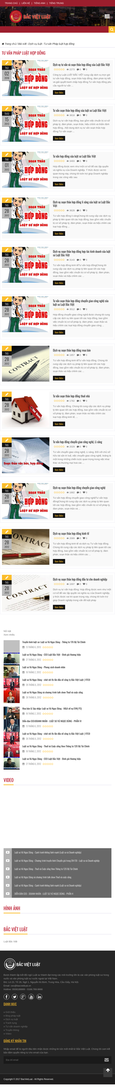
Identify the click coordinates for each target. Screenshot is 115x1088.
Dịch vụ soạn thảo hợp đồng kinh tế (71, 533)
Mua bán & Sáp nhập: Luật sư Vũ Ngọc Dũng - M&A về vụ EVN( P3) (52, 708)
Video (8, 1033)
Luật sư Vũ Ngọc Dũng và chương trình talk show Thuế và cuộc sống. (52, 692)
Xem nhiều (9, 634)
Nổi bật (7, 631)
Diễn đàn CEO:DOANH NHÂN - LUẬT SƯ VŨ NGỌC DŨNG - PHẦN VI (51, 721)
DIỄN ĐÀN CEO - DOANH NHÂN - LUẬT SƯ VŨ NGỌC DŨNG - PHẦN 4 (43, 893)
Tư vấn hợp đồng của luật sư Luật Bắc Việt (74, 156)
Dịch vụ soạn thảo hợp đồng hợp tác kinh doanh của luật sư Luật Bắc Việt (81, 253)
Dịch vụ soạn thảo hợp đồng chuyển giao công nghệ (79, 488)
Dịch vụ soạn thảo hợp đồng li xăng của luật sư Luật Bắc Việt (81, 204)
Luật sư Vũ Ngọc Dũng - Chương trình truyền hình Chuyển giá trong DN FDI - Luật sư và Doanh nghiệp (56, 860)
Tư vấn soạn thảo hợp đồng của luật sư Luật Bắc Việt (79, 110)
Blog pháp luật (13, 1015)
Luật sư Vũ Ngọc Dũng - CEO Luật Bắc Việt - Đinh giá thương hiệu (51, 654)
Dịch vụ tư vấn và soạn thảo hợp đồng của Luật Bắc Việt (81, 65)
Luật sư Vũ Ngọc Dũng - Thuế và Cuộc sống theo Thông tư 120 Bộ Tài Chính (55, 746)
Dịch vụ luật (12, 1019)
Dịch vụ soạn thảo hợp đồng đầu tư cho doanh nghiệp (80, 579)
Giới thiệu (10, 1012)
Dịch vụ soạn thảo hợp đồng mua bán (72, 350)
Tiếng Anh (39, 3)
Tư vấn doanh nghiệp (17, 1026)
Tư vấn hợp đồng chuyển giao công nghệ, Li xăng (77, 442)
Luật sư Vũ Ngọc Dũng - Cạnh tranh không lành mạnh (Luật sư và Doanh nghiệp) (47, 852)
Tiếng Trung (56, 3)
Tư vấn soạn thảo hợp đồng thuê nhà (71, 396)
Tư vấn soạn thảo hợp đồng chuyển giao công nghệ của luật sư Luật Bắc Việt (80, 303)
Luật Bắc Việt (10, 941)
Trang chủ (11, 3)
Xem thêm (59, 92)
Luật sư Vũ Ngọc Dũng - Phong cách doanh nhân (43, 667)
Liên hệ (26, 3)
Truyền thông (12, 1030)
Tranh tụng (11, 1023)
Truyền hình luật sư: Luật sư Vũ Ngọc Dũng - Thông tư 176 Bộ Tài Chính (53, 642)
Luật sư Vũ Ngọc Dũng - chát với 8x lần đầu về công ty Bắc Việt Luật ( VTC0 (56, 680)
